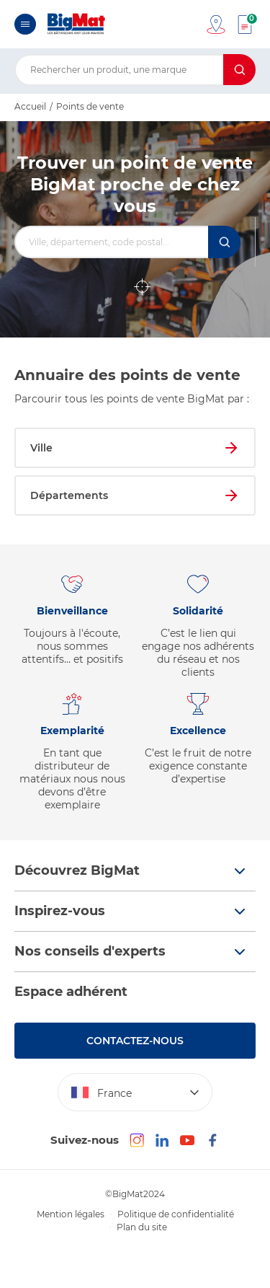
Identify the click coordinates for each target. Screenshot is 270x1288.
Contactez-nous (135, 1040)
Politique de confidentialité (175, 1214)
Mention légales (70, 1214)
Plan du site (142, 1227)
